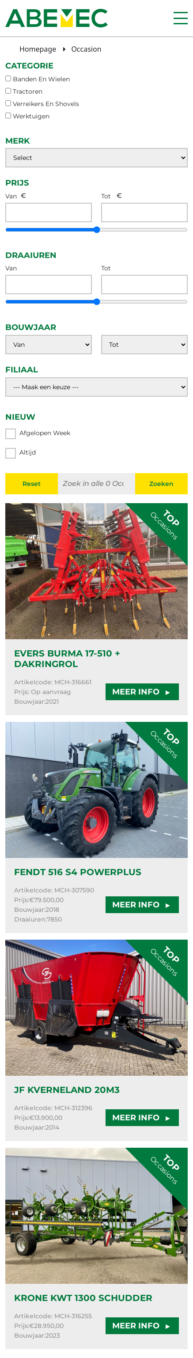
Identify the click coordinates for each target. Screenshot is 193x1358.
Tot (106, 196)
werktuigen (31, 116)
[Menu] (181, 18)
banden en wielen (41, 79)
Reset (32, 484)
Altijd (20, 453)
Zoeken (161, 484)
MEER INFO (142, 692)
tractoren (27, 91)
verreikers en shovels (46, 104)
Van (11, 196)
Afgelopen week (37, 434)
